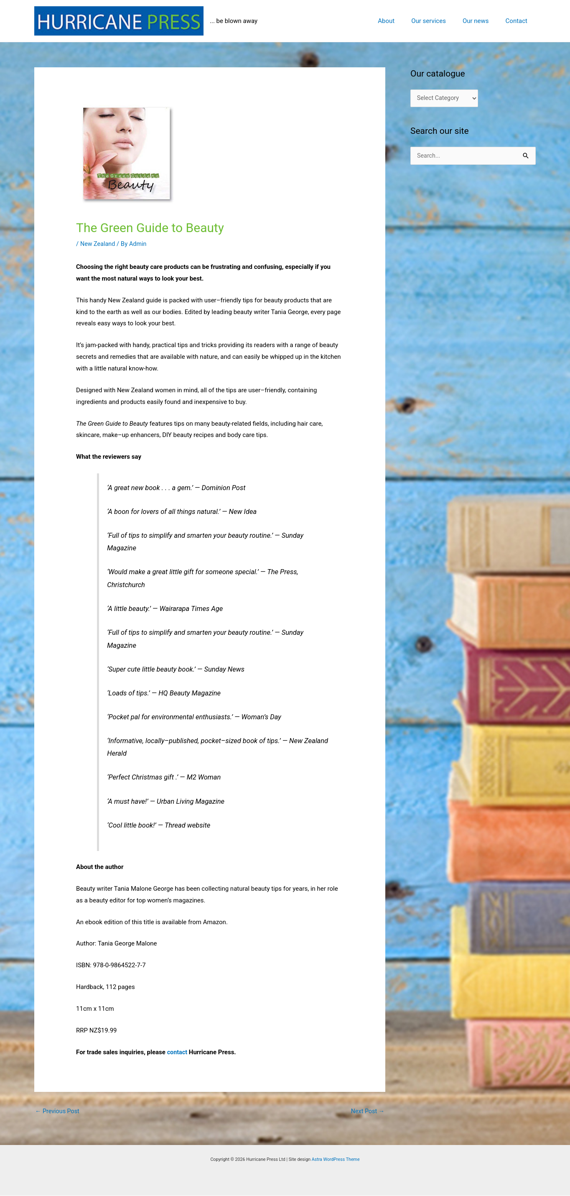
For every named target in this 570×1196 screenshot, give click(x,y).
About (400, 21)
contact (177, 1052)
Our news (482, 21)
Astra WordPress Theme (336, 1160)
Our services (439, 21)
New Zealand (98, 244)
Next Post (366, 1111)
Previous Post (58, 1111)
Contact (518, 21)
